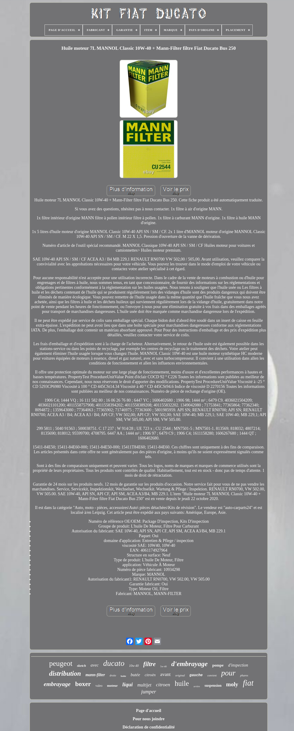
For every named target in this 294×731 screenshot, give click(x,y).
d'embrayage (189, 663)
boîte (123, 676)
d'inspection (238, 665)
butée (135, 674)
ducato (113, 663)
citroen (163, 684)
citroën (150, 675)
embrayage (57, 684)
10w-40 (134, 665)
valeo (99, 685)
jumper (148, 692)
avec (94, 665)
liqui (127, 684)
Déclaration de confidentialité (149, 727)
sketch (81, 665)
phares (244, 675)
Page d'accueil (148, 710)
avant (165, 674)
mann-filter (95, 675)
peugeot (60, 663)
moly (232, 684)
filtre (149, 664)
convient (212, 675)
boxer (83, 683)
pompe (217, 665)
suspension (213, 685)
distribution (65, 673)
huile (182, 683)
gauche (196, 675)
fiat (248, 682)
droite (113, 675)
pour (228, 673)
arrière (197, 686)
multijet (144, 684)
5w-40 (163, 666)
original (180, 675)
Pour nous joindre (148, 719)
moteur (112, 685)
